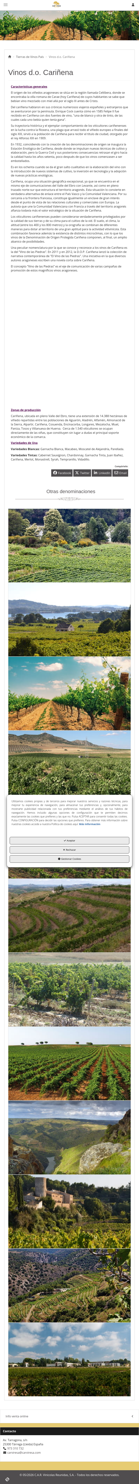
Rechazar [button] (69, 849)
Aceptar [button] (69, 840)
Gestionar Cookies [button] (69, 859)
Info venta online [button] (69, 1416)
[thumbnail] (69, 546)
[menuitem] (69, 1416)
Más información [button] (89, 824)
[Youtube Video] (69, 311)
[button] (9, 57)
